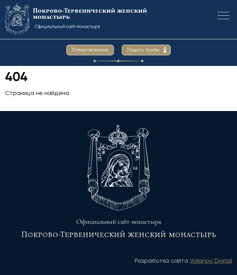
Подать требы (143, 49)
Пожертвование (90, 49)
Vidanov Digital (211, 261)
